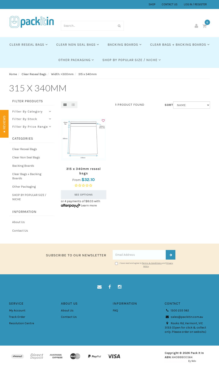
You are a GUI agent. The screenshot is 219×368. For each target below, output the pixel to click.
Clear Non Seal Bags (77, 44)
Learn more (89, 205)
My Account (17, 310)
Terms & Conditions (152, 263)
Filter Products (27, 101)
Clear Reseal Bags (28, 44)
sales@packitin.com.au (184, 317)
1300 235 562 (177, 310)
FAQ (115, 310)
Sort (167, 105)
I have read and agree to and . (144, 264)
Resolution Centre (21, 323)
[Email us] (99, 287)
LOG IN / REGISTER (195, 4)
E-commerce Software (176, 361)
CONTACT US (170, 4)
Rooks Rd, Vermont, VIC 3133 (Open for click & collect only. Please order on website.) (185, 327)
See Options (83, 194)
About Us (18, 222)
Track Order (17, 317)
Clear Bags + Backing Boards (180, 44)
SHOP (152, 4)
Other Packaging (76, 60)
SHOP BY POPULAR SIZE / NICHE (131, 60)
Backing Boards (125, 44)
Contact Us (20, 230)
